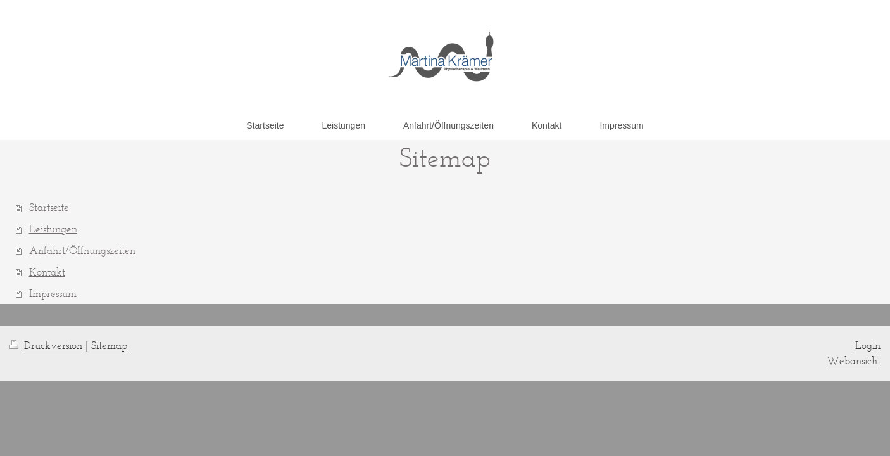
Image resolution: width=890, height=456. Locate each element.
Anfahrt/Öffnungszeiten (82, 250)
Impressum (53, 293)
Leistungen (53, 228)
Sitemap (109, 345)
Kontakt (47, 271)
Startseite (49, 207)
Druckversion (47, 345)
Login (868, 345)
